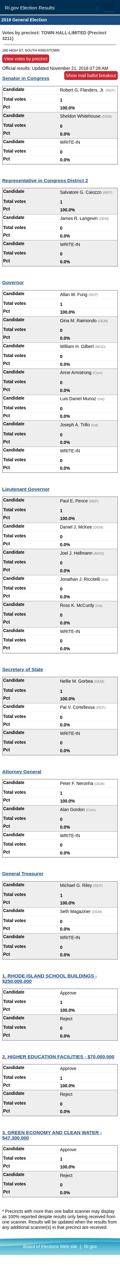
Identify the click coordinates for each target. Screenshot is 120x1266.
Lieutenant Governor (26, 489)
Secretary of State (22, 669)
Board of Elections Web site (50, 1246)
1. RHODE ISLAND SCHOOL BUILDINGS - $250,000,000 (49, 978)
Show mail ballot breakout (91, 75)
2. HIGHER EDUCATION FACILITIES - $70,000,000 (58, 1056)
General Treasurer (23, 873)
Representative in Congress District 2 (45, 180)
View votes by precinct (26, 58)
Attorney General (21, 771)
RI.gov (90, 1246)
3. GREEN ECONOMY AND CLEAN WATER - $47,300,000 (52, 1135)
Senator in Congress (26, 78)
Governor (13, 282)
